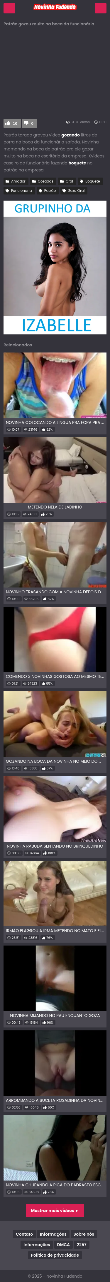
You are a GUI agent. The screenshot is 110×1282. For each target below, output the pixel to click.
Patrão (50, 190)
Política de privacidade (55, 1255)
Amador (18, 181)
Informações (53, 1234)
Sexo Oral (76, 190)
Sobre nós (84, 1234)
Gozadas (45, 181)
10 (15, 123)
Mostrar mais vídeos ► (55, 1210)
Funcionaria (21, 190)
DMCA (63, 1245)
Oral (69, 181)
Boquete (92, 181)
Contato (24, 1234)
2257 (82, 1245)
